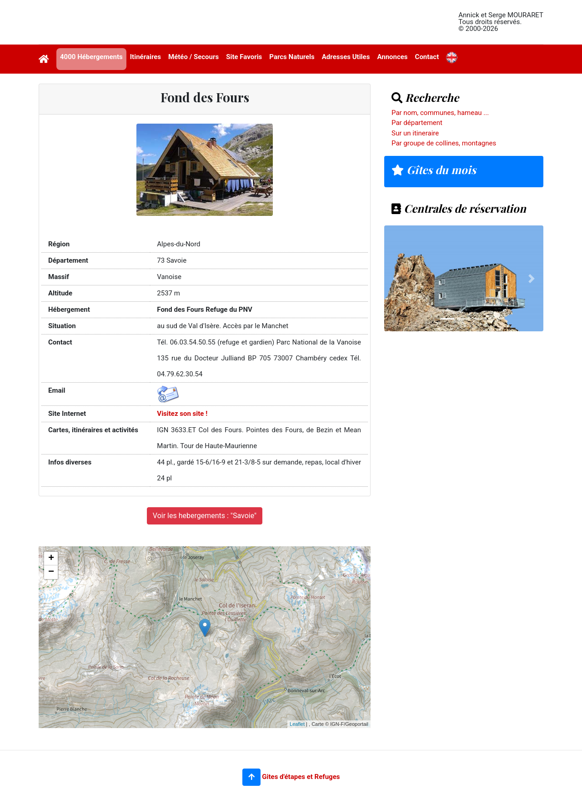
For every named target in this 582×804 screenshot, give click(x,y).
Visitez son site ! (182, 413)
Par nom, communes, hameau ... (440, 113)
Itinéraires (145, 57)
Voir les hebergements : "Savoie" (204, 515)
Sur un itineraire (415, 133)
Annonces (392, 57)
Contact (427, 57)
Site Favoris (244, 57)
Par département (416, 123)
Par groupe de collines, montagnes (443, 143)
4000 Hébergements (91, 57)
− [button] (51, 572)
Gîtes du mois (433, 169)
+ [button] (51, 558)
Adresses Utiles (346, 57)
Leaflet (297, 724)
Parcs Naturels (291, 57)
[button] (251, 777)
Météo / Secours (193, 57)
